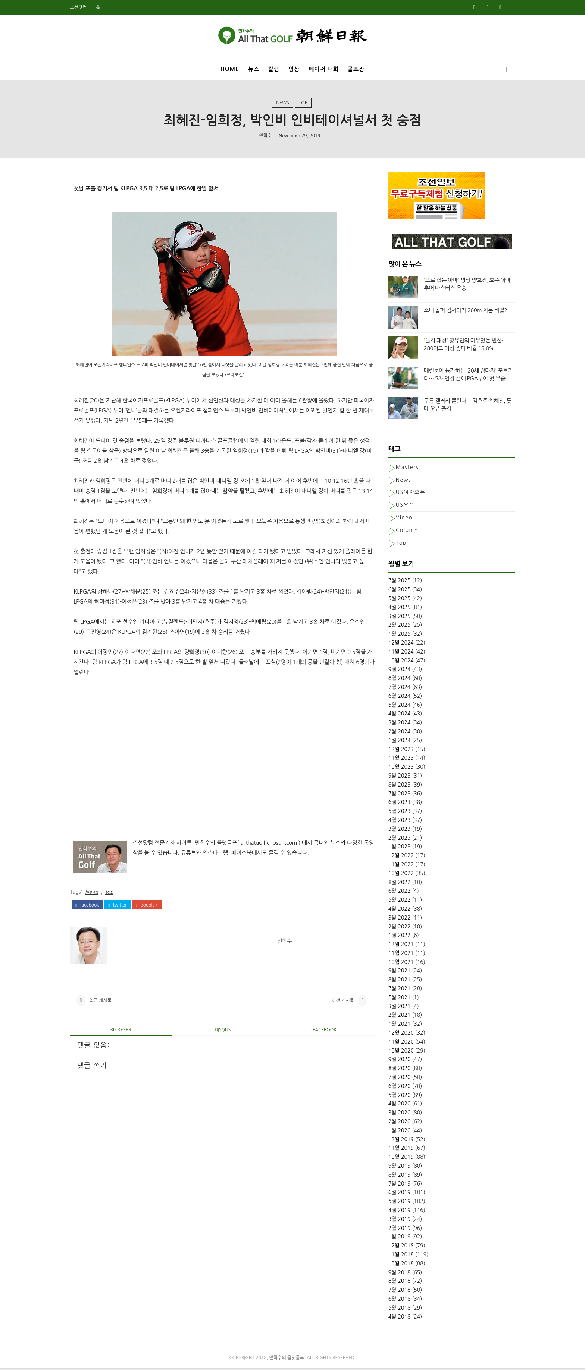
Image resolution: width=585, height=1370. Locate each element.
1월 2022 (395, 937)
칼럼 (273, 69)
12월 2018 (396, 1247)
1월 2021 (395, 1025)
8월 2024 (395, 680)
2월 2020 (395, 1123)
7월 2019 (395, 1185)
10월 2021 (396, 963)
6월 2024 (395, 697)
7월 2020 (395, 1079)
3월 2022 (395, 919)
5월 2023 (395, 813)
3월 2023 (395, 830)
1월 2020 (395, 1132)
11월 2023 (396, 759)
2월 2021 (395, 1016)
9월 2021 (395, 972)
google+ (151, 906)
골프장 (356, 69)
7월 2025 (395, 582)
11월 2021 (396, 954)
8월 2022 (395, 883)
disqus (221, 1032)
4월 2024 (395, 715)
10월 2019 (396, 1158)
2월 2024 (395, 732)
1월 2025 (395, 635)
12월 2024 (396, 644)
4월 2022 (395, 910)
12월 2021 (396, 946)
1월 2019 (395, 1238)
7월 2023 (395, 795)
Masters (402, 468)
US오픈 (400, 506)
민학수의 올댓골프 (286, 1359)
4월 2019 (395, 1212)
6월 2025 (395, 591)
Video (399, 519)
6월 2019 (395, 1194)
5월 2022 (395, 901)
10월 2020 (396, 1052)
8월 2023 (395, 786)
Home (229, 69)
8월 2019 (395, 1176)
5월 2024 (395, 706)
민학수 (265, 136)
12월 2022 (396, 857)
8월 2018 (395, 1282)
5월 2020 (395, 1096)
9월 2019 (395, 1167)
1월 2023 (395, 848)
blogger (123, 1032)
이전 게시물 (335, 1002)
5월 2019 (395, 1203)
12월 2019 (396, 1140)
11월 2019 (396, 1149)
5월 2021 (395, 999)
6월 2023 (395, 804)
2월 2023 (395, 839)
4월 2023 (395, 821)
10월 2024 (396, 662)
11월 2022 (396, 865)
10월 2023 (396, 768)
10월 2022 (396, 874)
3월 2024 (395, 724)
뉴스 (253, 69)
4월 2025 (395, 608)
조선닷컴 (82, 7)
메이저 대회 (324, 69)
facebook (91, 906)
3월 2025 (395, 617)
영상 (294, 69)
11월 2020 (396, 1043)
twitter (122, 906)
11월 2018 (396, 1256)
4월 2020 (395, 1105)
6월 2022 (395, 892)
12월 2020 (396, 1034)
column (402, 531)
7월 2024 (395, 688)
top (303, 103)
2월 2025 (395, 626)
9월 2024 (395, 671)
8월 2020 (395, 1070)
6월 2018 (395, 1300)
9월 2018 (395, 1273)
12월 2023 (396, 750)
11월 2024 (396, 653)
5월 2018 (395, 1309)
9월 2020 (395, 1061)
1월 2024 (395, 741)
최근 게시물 (105, 1002)
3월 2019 (395, 1220)
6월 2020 (395, 1087)
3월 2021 (395, 1007)
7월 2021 (395, 990)
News (282, 103)
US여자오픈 (406, 494)
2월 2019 (395, 1229)
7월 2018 (395, 1291)
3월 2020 (395, 1114)
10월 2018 (396, 1265)
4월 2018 (395, 1318)
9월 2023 (395, 777)
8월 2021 (395, 981)
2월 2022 (395, 928)
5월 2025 (395, 600)
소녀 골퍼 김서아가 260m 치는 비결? (461, 312)
